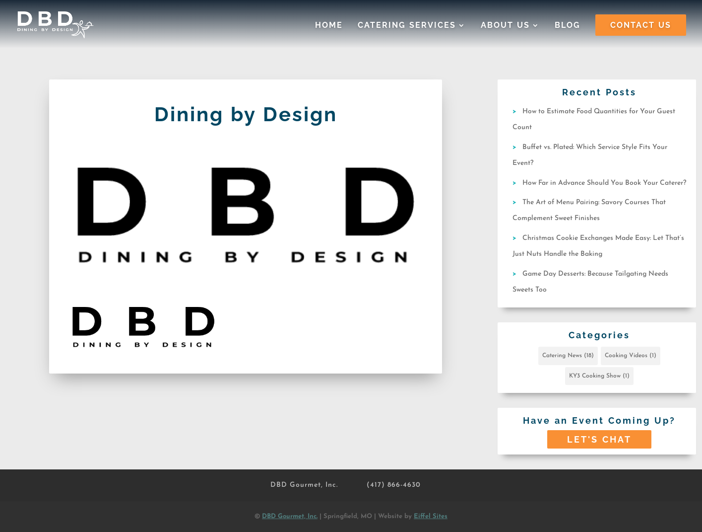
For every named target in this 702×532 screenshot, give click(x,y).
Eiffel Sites (430, 516)
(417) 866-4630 (394, 485)
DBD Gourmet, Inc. (304, 485)
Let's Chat (599, 439)
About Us (505, 26)
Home (329, 26)
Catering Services (407, 26)
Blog (567, 26)
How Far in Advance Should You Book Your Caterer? (604, 183)
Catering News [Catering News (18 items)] (568, 356)
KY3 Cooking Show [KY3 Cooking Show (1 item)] (599, 376)
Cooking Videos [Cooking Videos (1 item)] (630, 356)
